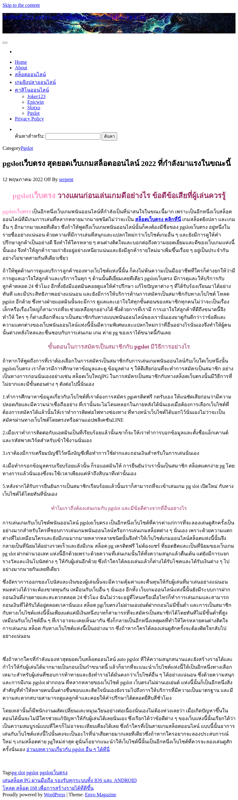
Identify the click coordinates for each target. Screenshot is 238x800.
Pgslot (33, 113)
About (21, 67)
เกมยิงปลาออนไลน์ (35, 82)
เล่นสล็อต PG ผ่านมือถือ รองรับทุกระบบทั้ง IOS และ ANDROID (69, 780)
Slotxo (33, 107)
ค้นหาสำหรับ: (29, 136)
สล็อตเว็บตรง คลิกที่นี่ (158, 219)
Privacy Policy (29, 118)
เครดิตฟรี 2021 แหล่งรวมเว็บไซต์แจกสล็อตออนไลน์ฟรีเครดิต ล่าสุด (74, 17)
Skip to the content (21, 5)
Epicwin (35, 102)
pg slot (18, 772)
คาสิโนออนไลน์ (32, 90)
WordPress (54, 794)
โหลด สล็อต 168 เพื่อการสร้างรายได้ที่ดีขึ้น (48, 788)
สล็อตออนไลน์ (30, 74)
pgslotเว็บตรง (54, 772)
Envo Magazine (100, 794)
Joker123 (36, 96)
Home (21, 62)
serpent (66, 179)
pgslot (32, 772)
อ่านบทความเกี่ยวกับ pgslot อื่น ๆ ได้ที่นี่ (68, 749)
